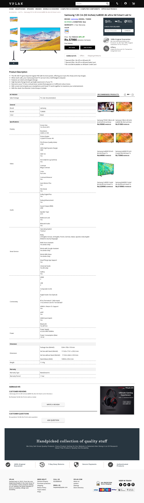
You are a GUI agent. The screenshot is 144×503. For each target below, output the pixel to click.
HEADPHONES (20, 9)
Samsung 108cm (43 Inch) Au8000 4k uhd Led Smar (124, 111)
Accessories (12, 12)
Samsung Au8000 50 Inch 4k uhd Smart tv (106, 142)
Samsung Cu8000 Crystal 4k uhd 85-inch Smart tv (106, 173)
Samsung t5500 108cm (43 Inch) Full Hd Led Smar (106, 111)
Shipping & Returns (94, 56)
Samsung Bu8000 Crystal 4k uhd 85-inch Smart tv (124, 173)
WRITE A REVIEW (53, 404)
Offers (123, 49)
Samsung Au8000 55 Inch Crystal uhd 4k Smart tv (124, 142)
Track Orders (41, 490)
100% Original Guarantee (123, 41)
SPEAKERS (30, 9)
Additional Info (71, 56)
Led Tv (20, 12)
